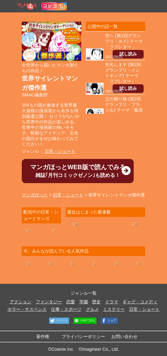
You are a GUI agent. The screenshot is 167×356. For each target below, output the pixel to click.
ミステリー (114, 309)
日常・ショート (60, 151)
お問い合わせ (124, 336)
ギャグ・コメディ (140, 301)
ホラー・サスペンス (27, 309)
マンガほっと (35, 194)
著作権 (42, 336)
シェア (108, 321)
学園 (83, 301)
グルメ (92, 309)
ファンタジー (49, 301)
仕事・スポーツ (66, 309)
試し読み (128, 53)
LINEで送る (84, 321)
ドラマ (111, 301)
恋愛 (70, 301)
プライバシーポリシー (83, 336)
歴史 (96, 301)
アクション (20, 301)
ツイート (58, 321)
